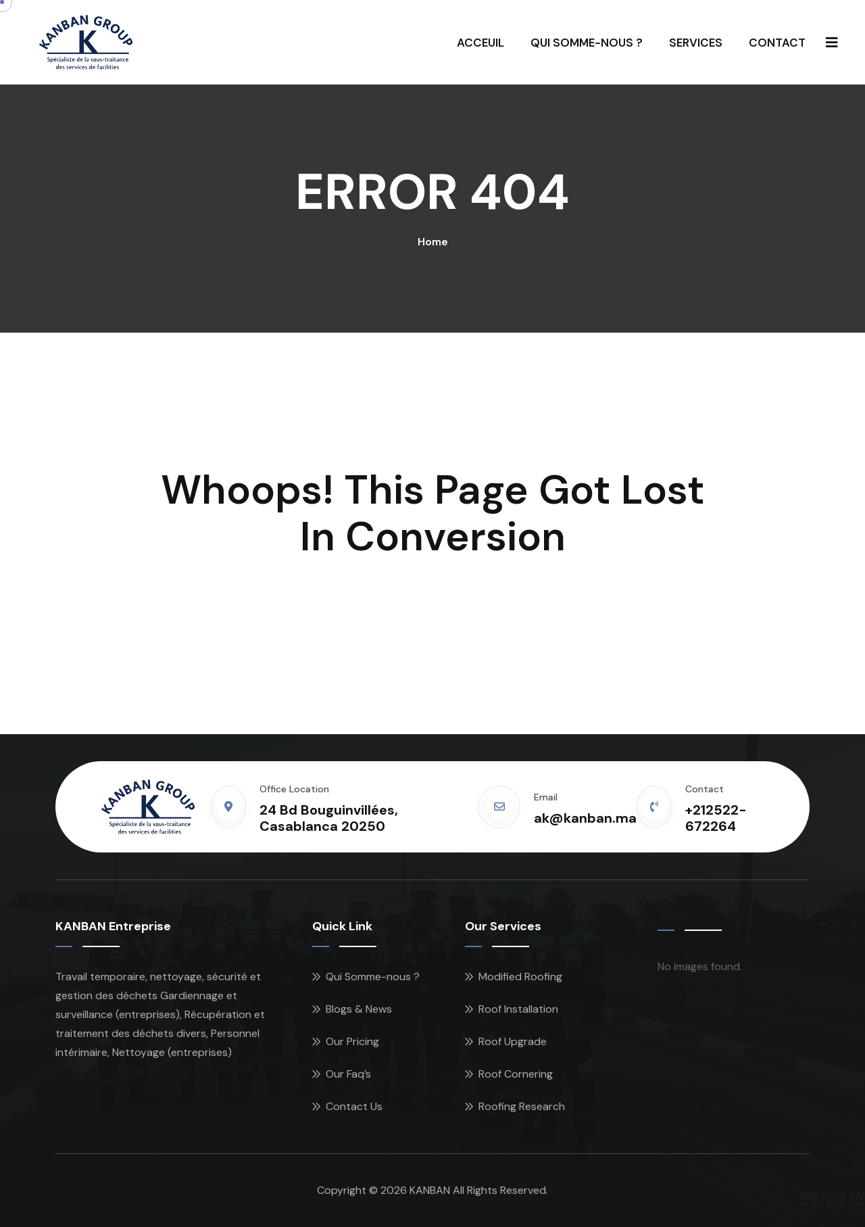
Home (433, 242)
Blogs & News (359, 1009)
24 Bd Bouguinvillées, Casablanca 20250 (329, 818)
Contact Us (354, 1106)
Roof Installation (518, 1009)
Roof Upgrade (512, 1041)
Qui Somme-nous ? (373, 976)
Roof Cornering (515, 1074)
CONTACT (777, 42)
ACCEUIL (480, 42)
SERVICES (695, 42)
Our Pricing (352, 1041)
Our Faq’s (348, 1074)
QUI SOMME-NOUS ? (586, 42)
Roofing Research (521, 1106)
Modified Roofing (520, 976)
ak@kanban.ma (585, 818)
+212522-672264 (716, 818)
